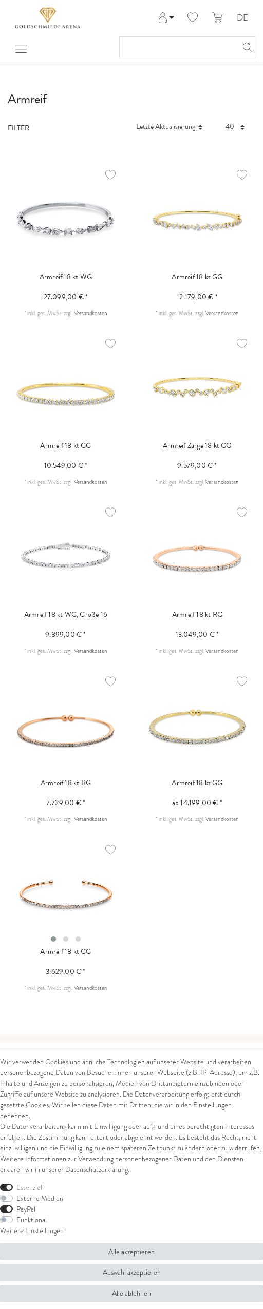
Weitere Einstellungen (32, 1230)
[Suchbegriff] (177, 47)
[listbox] (65, 895)
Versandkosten (90, 313)
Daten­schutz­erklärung (96, 1169)
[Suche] (244, 47)
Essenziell (30, 1187)
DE (242, 18)
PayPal (25, 1209)
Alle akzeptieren (131, 1251)
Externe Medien (39, 1198)
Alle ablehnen (131, 1293)
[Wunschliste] (192, 18)
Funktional (31, 1220)
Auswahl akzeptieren (132, 1272)
